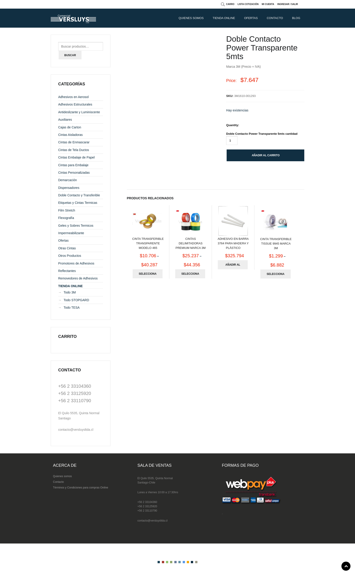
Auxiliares (65, 119)
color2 (163, 562)
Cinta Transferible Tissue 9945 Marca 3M (276, 243)
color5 (175, 562)
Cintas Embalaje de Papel (76, 157)
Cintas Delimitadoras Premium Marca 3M (190, 243)
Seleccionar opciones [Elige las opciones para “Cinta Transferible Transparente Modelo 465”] (148, 275)
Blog (296, 18)
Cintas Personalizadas (74, 172)
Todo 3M (70, 292)
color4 (171, 562)
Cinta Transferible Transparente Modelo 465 (148, 243)
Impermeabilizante (71, 233)
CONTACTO (275, 18)
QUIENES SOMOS (191, 18)
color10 (196, 562)
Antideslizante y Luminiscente (79, 112)
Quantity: (232, 125)
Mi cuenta (268, 4)
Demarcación (67, 180)
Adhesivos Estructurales (75, 104)
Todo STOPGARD (76, 300)
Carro (230, 4)
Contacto (58, 481)
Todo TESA (72, 307)
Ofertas (251, 18)
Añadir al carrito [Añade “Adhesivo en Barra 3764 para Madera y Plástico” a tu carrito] (232, 266)
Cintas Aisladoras (70, 135)
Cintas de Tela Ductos (73, 150)
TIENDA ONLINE (224, 18)
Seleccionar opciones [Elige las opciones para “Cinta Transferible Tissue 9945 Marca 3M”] (276, 275)
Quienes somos (62, 476)
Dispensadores (68, 188)
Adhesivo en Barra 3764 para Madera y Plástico (233, 243)
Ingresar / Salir (287, 4)
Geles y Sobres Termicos (75, 225)
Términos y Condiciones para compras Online (80, 487)
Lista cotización (248, 4)
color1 (159, 562)
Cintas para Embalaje (73, 165)
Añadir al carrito (266, 155)
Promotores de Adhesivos (76, 263)
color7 (184, 562)
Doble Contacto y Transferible (79, 195)
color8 (188, 562)
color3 (167, 562)
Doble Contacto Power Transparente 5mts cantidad (261, 133)
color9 (192, 562)
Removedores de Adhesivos (78, 278)
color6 (179, 562)
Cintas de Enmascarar (74, 142)
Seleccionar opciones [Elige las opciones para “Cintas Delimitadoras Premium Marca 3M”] (190, 275)
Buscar (70, 55)
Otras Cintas (67, 248)
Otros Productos (69, 255)
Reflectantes (67, 271)
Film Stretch (66, 210)
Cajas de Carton (69, 127)
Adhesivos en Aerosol (73, 97)
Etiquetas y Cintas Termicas (77, 202)
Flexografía (66, 218)
